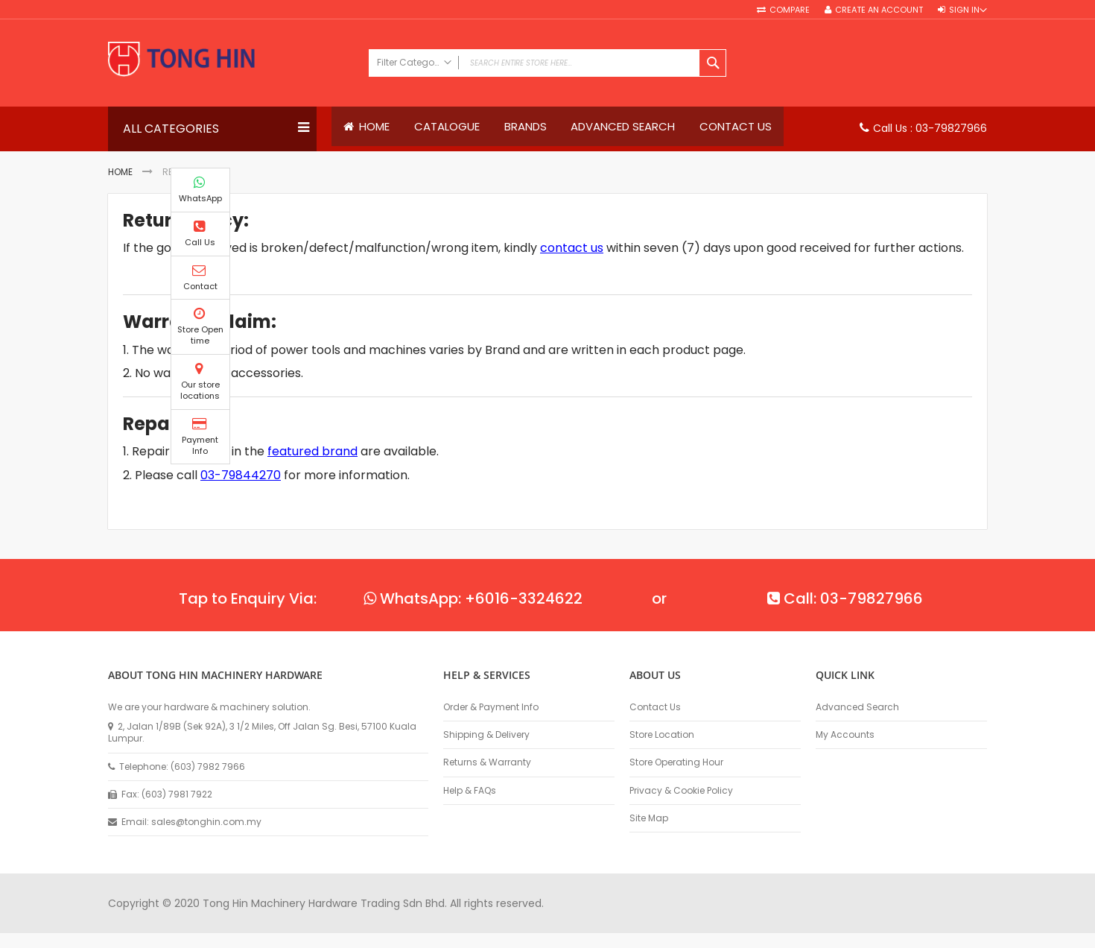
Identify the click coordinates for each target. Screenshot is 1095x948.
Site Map (648, 818)
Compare (789, 10)
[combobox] (547, 63)
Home (120, 172)
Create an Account (879, 10)
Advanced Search (857, 707)
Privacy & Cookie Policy (681, 791)
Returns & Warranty (487, 762)
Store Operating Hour (676, 762)
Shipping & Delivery (486, 735)
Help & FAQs (469, 791)
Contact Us (655, 707)
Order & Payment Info (491, 707)
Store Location (661, 735)
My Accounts (845, 735)
